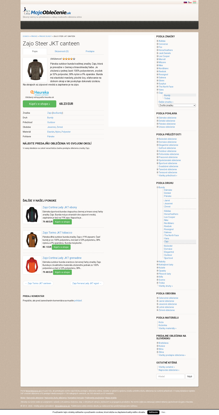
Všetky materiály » (167, 328)
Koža (161, 322)
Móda (23, 398)
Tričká (167, 98)
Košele (162, 268)
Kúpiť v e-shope (62, 222)
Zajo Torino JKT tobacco (57, 232)
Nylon (58, 132)
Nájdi (189, 376)
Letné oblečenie (166, 307)
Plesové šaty (165, 274)
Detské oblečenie (167, 121)
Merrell (162, 59)
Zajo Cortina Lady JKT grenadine (62, 257)
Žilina (161, 352)
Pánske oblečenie (167, 124)
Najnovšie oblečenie (35, 398)
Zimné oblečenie (167, 310)
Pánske (50, 136)
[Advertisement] (78, 24)
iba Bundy (57, 113)
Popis (35, 51)
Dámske (168, 190)
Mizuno (162, 62)
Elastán (50, 132)
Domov (26, 36)
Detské (167, 193)
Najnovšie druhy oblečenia (56, 398)
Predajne (90, 51)
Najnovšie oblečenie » (169, 370)
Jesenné (51, 127)
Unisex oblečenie (167, 127)
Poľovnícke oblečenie (169, 154)
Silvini (161, 81)
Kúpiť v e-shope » (39, 103)
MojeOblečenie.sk (33, 391)
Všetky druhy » (166, 286)
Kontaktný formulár (76, 398)
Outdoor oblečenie (167, 151)
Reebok (162, 71)
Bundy (50, 117)
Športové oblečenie (168, 163)
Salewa (162, 77)
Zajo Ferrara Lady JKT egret (87, 283)
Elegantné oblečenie (168, 145)
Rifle (161, 277)
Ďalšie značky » (166, 102)
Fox (160, 47)
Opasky (162, 271)
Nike (161, 65)
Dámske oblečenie (167, 118)
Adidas (162, 41)
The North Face (166, 87)
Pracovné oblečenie (168, 157)
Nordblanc (164, 68)
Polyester (66, 132)
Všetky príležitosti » (168, 175)
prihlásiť (78, 300)
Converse (163, 44)
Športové (168, 258)
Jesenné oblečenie (168, 304)
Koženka (163, 325)
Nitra (161, 349)
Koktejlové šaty (166, 265)
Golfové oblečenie (167, 148)
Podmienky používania (94, 398)
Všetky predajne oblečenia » (172, 355)
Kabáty (162, 262)
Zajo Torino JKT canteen (38, 283)
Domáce (168, 249)
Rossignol (163, 74)
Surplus (162, 84)
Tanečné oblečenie (168, 169)
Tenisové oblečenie (168, 172)
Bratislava (163, 343)
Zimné (60, 127)
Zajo (49, 113)
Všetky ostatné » (167, 367)
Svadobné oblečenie (168, 166)
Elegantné (169, 252)
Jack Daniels (165, 53)
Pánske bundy (45, 36)
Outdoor (51, 122)
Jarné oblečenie (166, 301)
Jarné (167, 200)
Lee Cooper (164, 56)
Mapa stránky (111, 398)
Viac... (164, 412)
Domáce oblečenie (168, 142)
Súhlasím (153, 412)
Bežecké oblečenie (168, 139)
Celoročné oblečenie (168, 298)
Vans (161, 90)
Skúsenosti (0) (62, 51)
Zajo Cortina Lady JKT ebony (60, 207)
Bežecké (168, 246)
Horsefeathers (166, 50)
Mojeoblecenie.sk (62, 406)
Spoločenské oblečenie (170, 160)
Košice (162, 346)
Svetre (162, 280)
